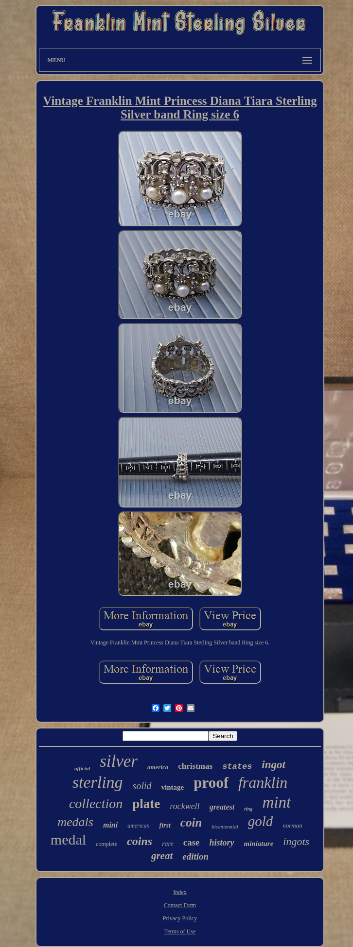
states (237, 766)
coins (139, 841)
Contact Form (180, 905)
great (162, 856)
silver (119, 761)
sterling (97, 782)
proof (211, 782)
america (157, 767)
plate (146, 803)
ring (248, 809)
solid (142, 785)
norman (292, 825)
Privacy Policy (180, 918)
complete (106, 844)
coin (191, 822)
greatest (222, 807)
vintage (172, 787)
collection (96, 803)
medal (68, 839)
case (191, 842)
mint (276, 802)
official (82, 768)
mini (110, 825)
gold (260, 821)
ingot (273, 765)
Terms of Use (179, 931)
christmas (195, 766)
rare (168, 843)
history (221, 842)
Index (179, 892)
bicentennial (225, 826)
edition (195, 856)
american (138, 825)
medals (75, 822)
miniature (259, 843)
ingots (296, 841)
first (165, 825)
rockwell (184, 806)
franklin (262, 782)
